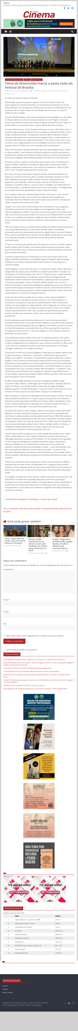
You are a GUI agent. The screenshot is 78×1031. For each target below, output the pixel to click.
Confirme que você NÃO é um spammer (20, 650)
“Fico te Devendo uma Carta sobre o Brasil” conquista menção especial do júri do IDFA (37, 510)
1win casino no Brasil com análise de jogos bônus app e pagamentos (27, 668)
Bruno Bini (47, 91)
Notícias (27, 80)
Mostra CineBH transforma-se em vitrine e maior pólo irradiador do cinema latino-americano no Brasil (38, 545)
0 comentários (36, 91)
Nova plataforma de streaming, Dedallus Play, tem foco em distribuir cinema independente (35, 689)
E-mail (6, 612)
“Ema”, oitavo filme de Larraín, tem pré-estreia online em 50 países (14, 540)
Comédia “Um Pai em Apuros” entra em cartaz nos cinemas (24, 685)
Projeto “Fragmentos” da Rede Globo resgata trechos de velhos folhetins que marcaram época (62, 543)
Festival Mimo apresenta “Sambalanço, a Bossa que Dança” (30, 499)
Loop (12, 93)
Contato (5, 989)
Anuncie (5, 986)
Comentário (8, 569)
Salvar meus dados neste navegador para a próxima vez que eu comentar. (35, 636)
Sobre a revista (7, 992)
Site (4, 624)
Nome (6, 600)
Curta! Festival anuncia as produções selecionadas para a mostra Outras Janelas (31, 671)
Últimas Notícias (37, 80)
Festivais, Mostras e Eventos (14, 80)
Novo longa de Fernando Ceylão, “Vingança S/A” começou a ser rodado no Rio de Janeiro (34, 659)
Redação (27, 91)
